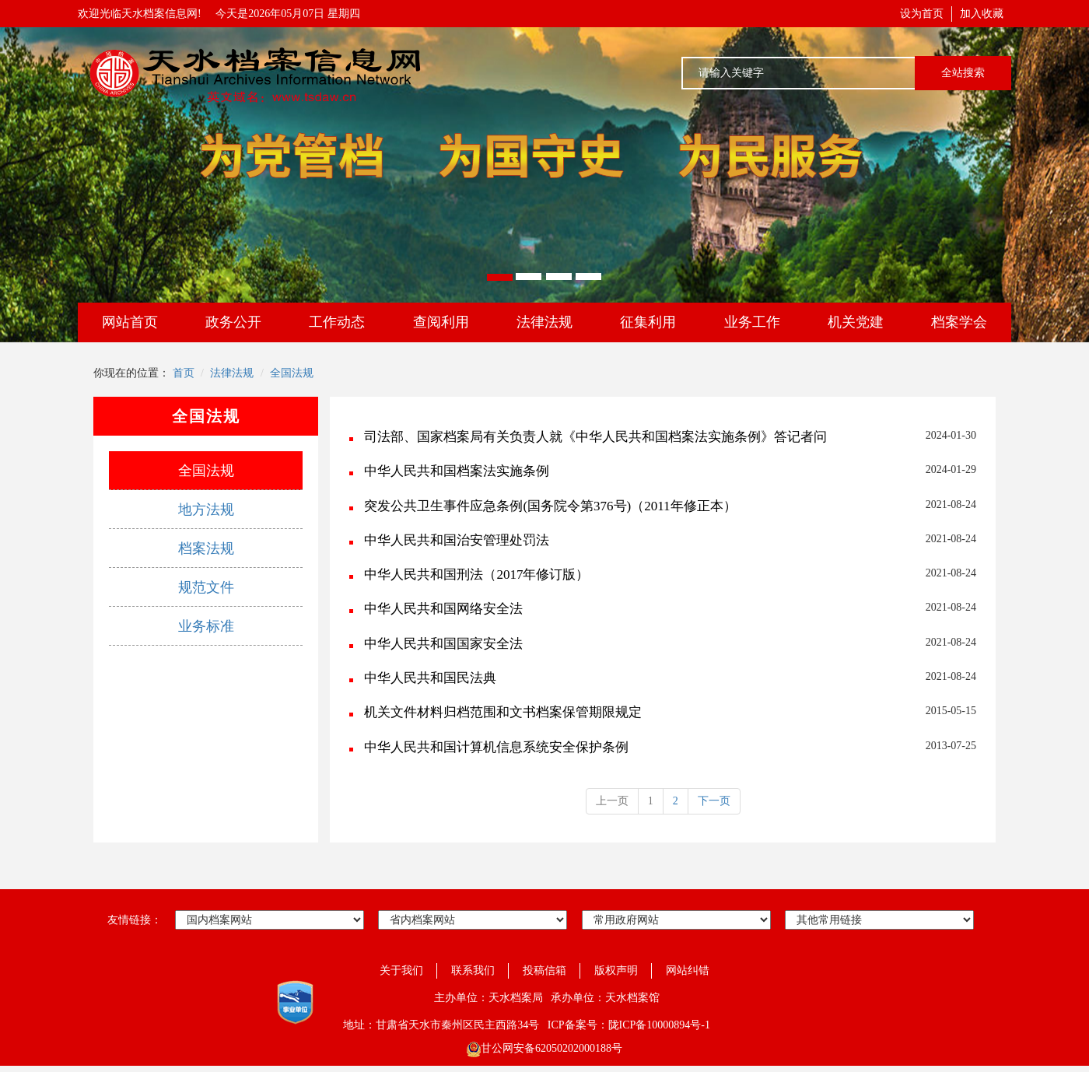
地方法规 (206, 509)
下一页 (714, 801)
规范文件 (206, 587)
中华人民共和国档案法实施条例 (456, 471)
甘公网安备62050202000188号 (544, 1048)
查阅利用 (441, 322)
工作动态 (337, 322)
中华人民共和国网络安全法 (443, 608)
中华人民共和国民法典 (430, 678)
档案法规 (206, 548)
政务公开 (233, 322)
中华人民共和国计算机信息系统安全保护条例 (496, 747)
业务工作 (752, 322)
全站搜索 (963, 73)
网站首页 (130, 322)
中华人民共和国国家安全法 (443, 643)
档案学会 (959, 322)
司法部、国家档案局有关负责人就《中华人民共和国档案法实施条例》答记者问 (595, 436)
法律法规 (544, 322)
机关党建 (856, 322)
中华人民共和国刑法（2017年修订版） (476, 574)
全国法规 (291, 373)
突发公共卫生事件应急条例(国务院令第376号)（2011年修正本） (550, 506)
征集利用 (648, 322)
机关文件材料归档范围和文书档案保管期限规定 (503, 712)
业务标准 (206, 626)
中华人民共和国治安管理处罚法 (456, 540)
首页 (183, 373)
